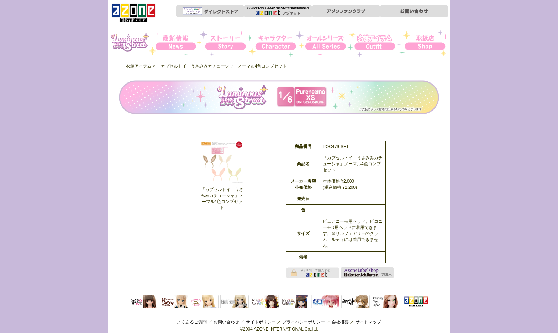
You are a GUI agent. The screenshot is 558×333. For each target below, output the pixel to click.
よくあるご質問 (192, 321)
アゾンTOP (416, 302)
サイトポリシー (261, 321)
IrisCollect (265, 302)
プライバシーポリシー (303, 321)
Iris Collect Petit (132, 43)
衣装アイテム (376, 43)
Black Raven (234, 302)
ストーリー (230, 43)
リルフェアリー (174, 302)
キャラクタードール (325, 302)
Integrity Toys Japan (386, 302)
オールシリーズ (328, 43)
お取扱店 (425, 43)
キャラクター (279, 43)
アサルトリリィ (355, 302)
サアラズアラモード (204, 302)
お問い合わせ (226, 321)
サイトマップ (368, 321)
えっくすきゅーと (144, 302)
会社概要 (340, 321)
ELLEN (295, 302)
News (181, 43)
